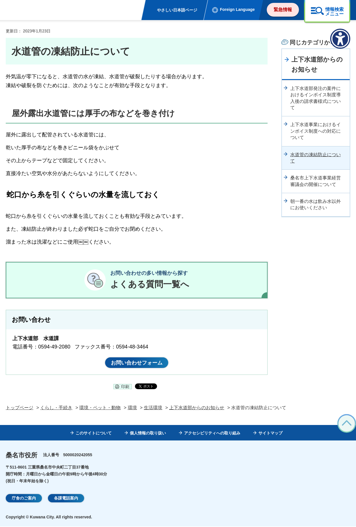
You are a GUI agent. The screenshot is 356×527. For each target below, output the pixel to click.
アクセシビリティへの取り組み (212, 433)
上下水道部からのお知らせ (317, 64)
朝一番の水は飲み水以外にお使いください (315, 204)
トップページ (19, 408)
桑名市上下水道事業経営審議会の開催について (315, 181)
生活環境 (153, 408)
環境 (132, 408)
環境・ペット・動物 (100, 408)
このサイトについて (94, 433)
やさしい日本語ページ (177, 10)
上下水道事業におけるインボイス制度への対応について (315, 131)
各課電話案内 (66, 498)
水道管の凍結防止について (315, 157)
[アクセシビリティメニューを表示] (340, 39)
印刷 (125, 387)
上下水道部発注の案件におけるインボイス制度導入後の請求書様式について (315, 98)
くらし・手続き (56, 408)
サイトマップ (270, 433)
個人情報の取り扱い (148, 433)
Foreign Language (237, 9)
